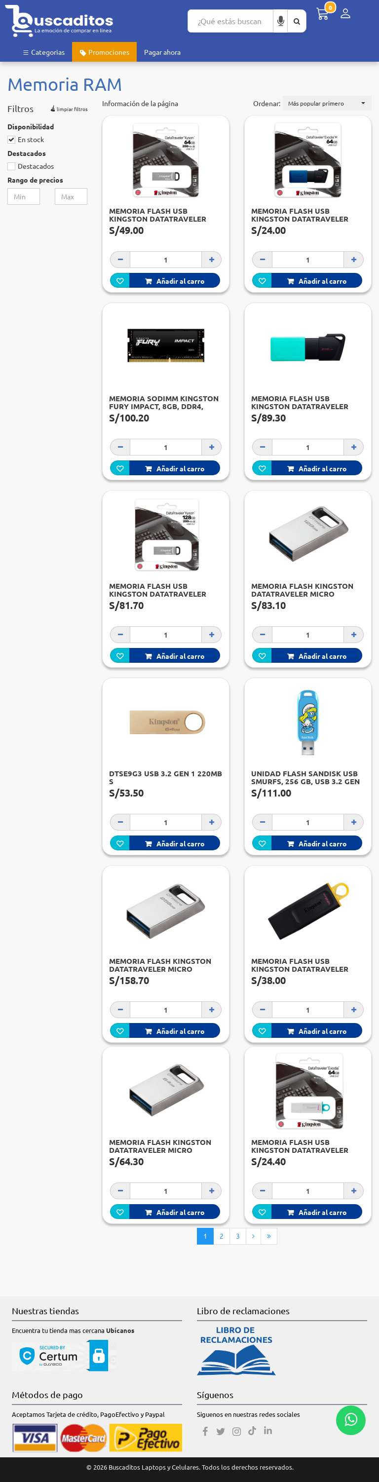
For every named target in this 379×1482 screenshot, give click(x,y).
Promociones (104, 52)
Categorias (43, 51)
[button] (327, 103)
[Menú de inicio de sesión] (345, 13)
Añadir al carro (175, 280)
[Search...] (230, 21)
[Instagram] (236, 1432)
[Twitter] (220, 1432)
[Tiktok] (252, 1432)
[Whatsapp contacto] (351, 1420)
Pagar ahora (162, 51)
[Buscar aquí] (296, 21)
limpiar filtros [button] (67, 108)
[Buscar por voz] (280, 21)
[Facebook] (205, 1432)
